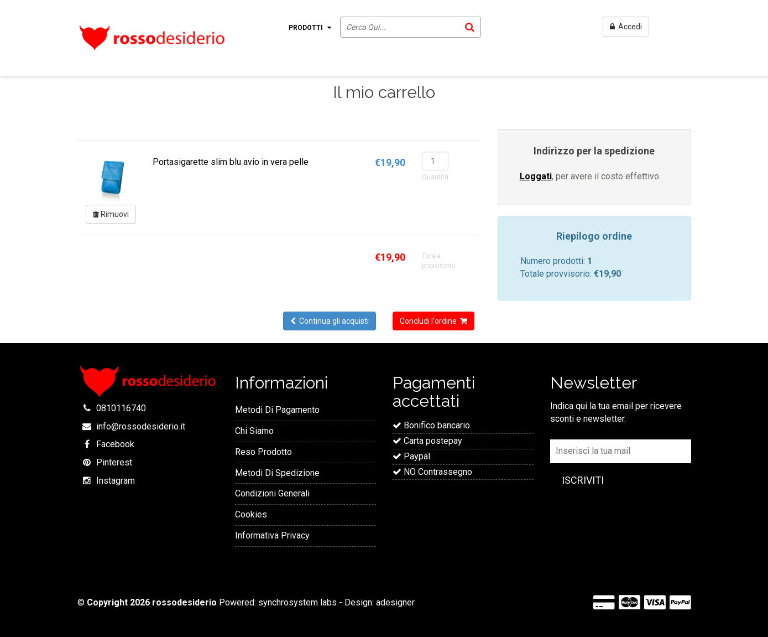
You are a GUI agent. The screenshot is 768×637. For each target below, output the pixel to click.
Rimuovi (111, 214)
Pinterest (114, 462)
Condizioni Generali (272, 493)
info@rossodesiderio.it (140, 426)
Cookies (251, 514)
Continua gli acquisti (329, 321)
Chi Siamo (254, 431)
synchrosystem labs (297, 602)
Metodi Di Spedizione (277, 473)
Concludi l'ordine (433, 321)
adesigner (395, 602)
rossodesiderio (184, 602)
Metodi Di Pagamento (277, 410)
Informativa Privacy (272, 535)
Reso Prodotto (263, 452)
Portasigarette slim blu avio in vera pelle (231, 162)
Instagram (115, 480)
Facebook (115, 444)
